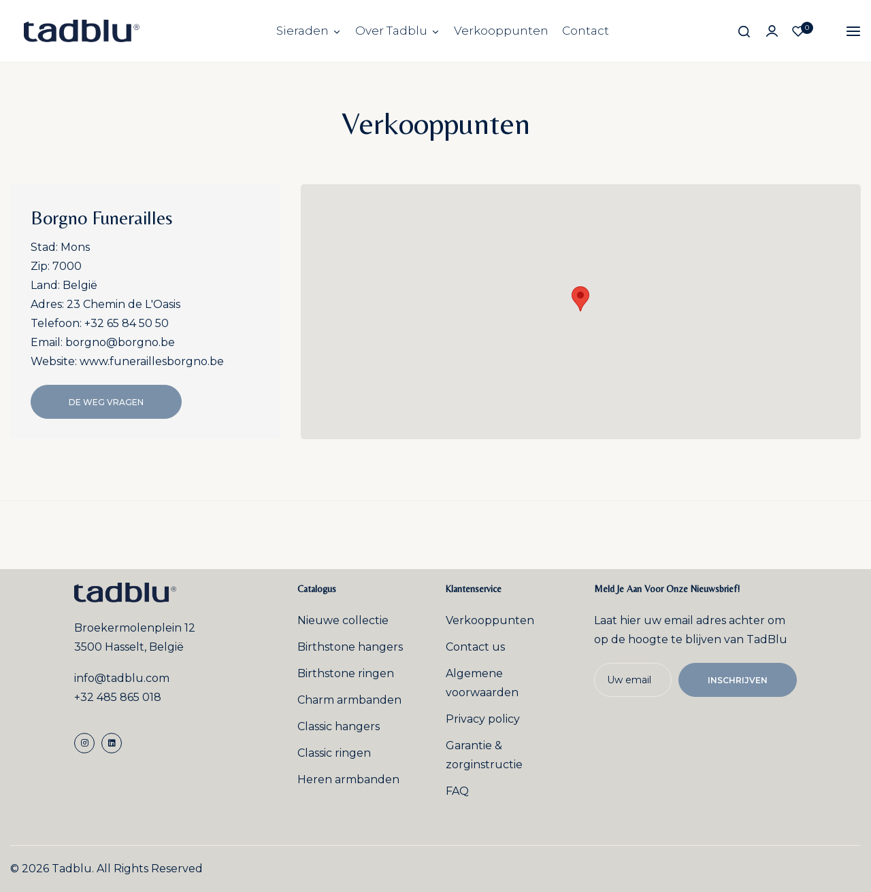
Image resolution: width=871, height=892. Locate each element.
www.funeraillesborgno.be (152, 361)
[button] (580, 298)
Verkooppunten (501, 30)
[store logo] (81, 31)
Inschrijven (738, 680)
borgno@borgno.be (120, 342)
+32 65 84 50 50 (126, 323)
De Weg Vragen (106, 402)
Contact (585, 30)
